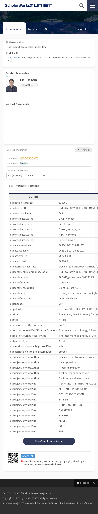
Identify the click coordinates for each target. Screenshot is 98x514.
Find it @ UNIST (14, 57)
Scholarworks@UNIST (28, 5)
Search (81, 5)
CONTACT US (87, 483)
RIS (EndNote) (15, 175)
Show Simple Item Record (49, 441)
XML (45, 175)
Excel (30, 175)
